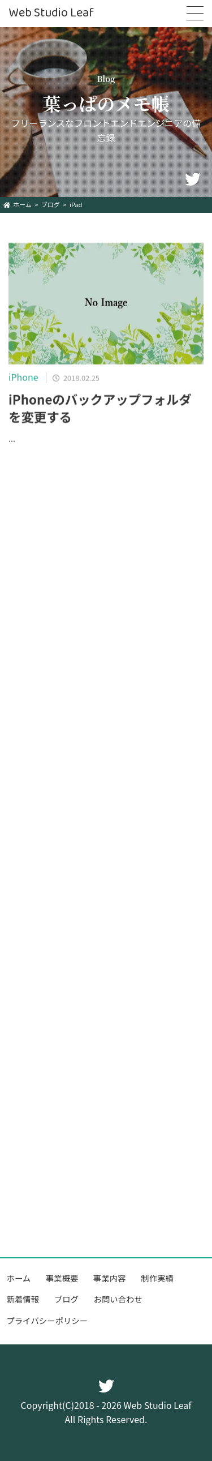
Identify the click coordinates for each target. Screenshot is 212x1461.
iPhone (23, 378)
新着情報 (23, 1299)
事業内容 (109, 1278)
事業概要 (62, 1278)
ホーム (19, 1278)
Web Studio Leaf (51, 13)
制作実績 (157, 1278)
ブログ (66, 1299)
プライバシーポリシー (47, 1320)
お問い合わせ (118, 1299)
